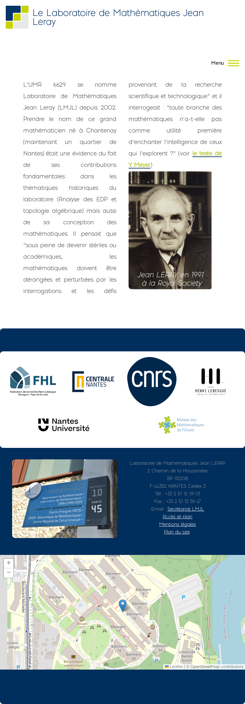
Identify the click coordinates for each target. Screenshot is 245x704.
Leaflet (174, 666)
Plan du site (177, 532)
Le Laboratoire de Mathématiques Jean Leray (118, 17)
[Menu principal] (223, 63)
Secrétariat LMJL (185, 509)
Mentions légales (177, 524)
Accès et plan (177, 517)
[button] (123, 605)
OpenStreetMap (205, 666)
